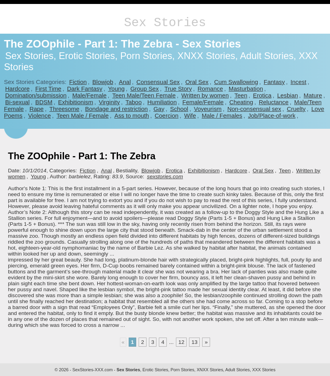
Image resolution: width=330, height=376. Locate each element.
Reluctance (274, 102)
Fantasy (274, 81)
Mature (313, 95)
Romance (210, 88)
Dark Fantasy (84, 88)
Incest (299, 81)
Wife (190, 115)
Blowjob (103, 81)
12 (181, 342)
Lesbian (287, 95)
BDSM (43, 102)
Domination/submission (36, 95)
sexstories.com (165, 176)
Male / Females (222, 115)
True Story (178, 88)
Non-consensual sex (254, 108)
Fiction (78, 81)
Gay (158, 108)
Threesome (64, 108)
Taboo (133, 102)
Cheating (241, 102)
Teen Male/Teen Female (144, 95)
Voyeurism (208, 108)
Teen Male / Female (82, 115)
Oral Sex (196, 81)
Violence (39, 115)
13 (194, 342)
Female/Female (203, 102)
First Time (48, 88)
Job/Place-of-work (271, 115)
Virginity (109, 102)
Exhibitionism (75, 102)
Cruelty (296, 108)
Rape (36, 108)
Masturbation (246, 88)
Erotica (262, 95)
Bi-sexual (17, 102)
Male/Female (89, 95)
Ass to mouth (131, 115)
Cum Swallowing (236, 81)
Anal (125, 81)
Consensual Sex (158, 81)
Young (116, 88)
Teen (240, 95)
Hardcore (17, 88)
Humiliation (162, 102)
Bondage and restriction (116, 108)
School (179, 108)
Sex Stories (165, 23)
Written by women (205, 95)
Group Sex (144, 88)
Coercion (166, 115)
